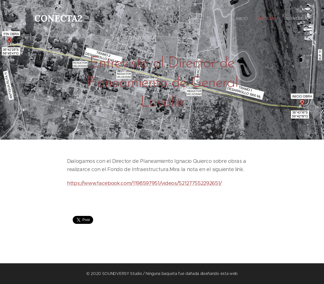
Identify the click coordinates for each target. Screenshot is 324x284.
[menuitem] (241, 18)
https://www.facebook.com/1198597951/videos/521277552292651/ (144, 183)
